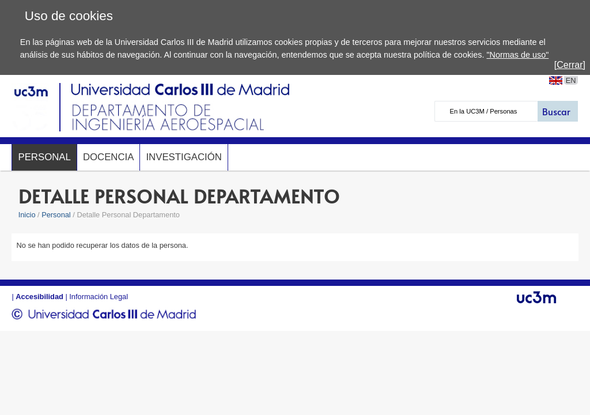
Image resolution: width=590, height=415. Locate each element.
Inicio (27, 214)
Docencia (108, 157)
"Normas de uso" (517, 54)
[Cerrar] (569, 65)
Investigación (183, 157)
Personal (44, 157)
